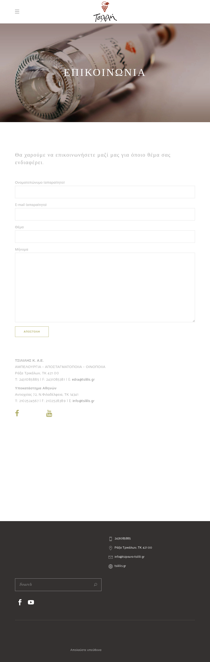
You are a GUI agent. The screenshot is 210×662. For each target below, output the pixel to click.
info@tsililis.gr (83, 401)
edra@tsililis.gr (83, 380)
